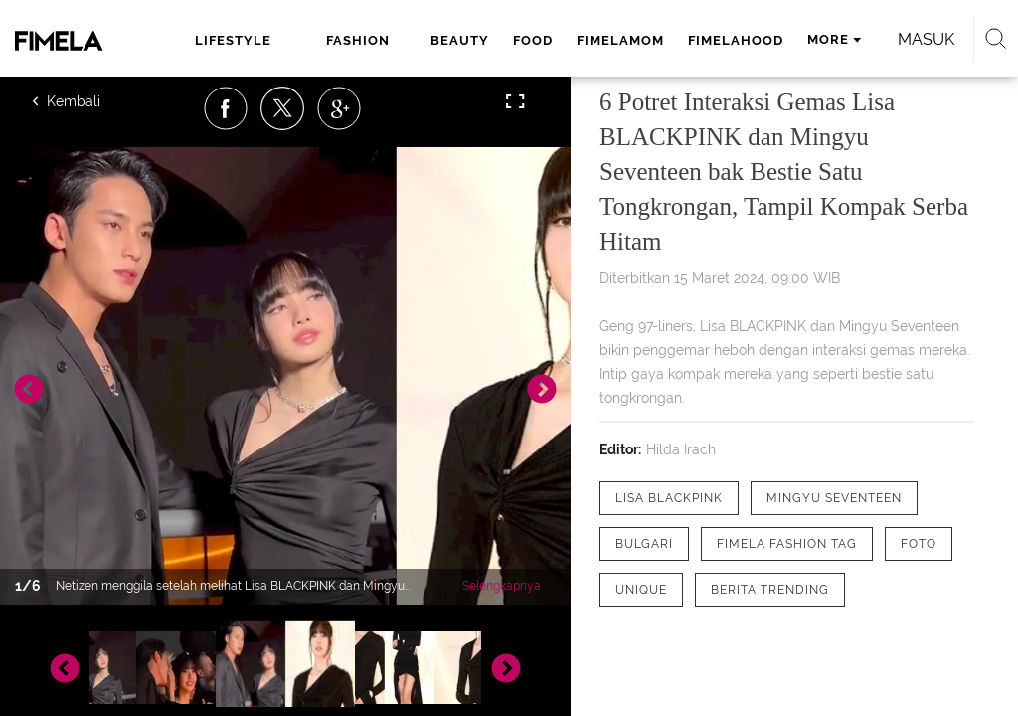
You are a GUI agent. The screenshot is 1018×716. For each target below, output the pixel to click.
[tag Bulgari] (644, 544)
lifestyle (233, 40)
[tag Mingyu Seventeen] (834, 498)
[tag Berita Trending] (770, 590)
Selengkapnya (501, 586)
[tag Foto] (918, 544)
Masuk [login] (926, 39)
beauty (459, 40)
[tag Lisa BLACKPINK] (669, 498)
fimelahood (735, 40)
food (533, 40)
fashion (358, 40)
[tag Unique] (641, 590)
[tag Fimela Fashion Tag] (787, 544)
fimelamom (620, 40)
